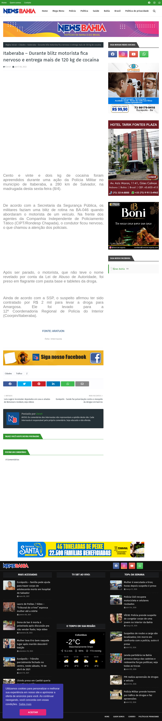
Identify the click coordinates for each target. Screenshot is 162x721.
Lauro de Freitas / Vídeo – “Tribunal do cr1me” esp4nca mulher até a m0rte (32, 608)
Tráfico (19, 374)
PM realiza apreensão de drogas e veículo (141, 679)
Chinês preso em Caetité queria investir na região (33, 682)
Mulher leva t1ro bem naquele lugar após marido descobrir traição (33, 644)
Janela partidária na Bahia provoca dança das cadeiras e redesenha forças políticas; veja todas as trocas (141, 660)
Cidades (22, 45)
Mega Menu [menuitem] (58, 11)
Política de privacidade (149, 717)
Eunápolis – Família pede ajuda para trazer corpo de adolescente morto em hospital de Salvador (33, 587)
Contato (27, 3)
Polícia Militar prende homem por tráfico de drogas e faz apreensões (140, 695)
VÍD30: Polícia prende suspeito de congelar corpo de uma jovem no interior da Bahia (140, 619)
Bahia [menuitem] (107, 11)
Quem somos (15, 3)
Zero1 (8, 67)
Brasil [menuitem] (118, 11)
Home (4, 3)
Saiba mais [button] (25, 704)
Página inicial (11, 45)
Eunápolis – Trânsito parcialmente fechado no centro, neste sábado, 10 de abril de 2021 (32, 664)
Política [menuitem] (84, 11)
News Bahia (119, 269)
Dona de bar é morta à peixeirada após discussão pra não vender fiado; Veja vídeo (33, 626)
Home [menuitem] (45, 11)
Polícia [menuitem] (72, 11)
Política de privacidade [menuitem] (137, 11)
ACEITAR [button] (33, 712)
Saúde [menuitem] (96, 11)
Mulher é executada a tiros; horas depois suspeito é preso (140, 584)
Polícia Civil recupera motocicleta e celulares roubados (136, 600)
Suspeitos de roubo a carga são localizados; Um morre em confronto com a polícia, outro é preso (141, 639)
